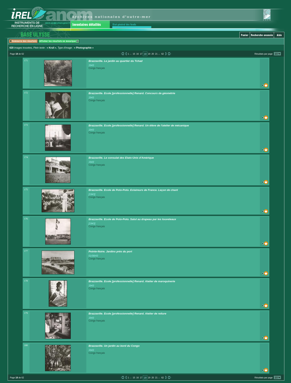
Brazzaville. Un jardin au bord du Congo (114, 345)
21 (156, 54)
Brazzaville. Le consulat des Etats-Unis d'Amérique (121, 157)
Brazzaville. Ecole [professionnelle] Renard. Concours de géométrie (132, 93)
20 (153, 54)
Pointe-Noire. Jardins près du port (110, 251)
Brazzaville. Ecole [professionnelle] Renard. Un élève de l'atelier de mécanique (139, 125)
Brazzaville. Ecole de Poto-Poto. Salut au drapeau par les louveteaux (132, 219)
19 (149, 54)
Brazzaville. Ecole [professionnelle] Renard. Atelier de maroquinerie (132, 281)
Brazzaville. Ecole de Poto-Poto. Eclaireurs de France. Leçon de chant (133, 190)
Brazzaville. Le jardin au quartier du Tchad (115, 60)
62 (162, 54)
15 (134, 54)
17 (141, 54)
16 (137, 54)
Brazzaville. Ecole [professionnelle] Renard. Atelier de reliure (127, 313)
